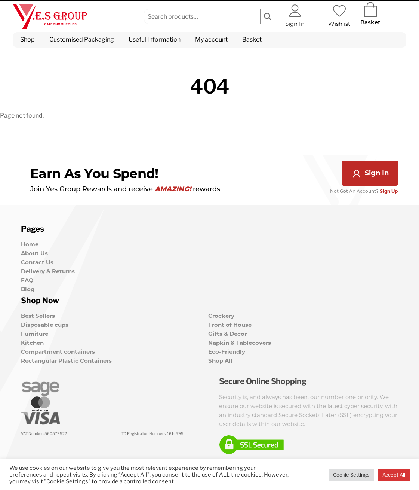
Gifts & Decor (227, 332)
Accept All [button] (393, 475)
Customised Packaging (81, 39)
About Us (34, 253)
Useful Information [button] (155, 39)
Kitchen (32, 341)
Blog (28, 289)
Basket (252, 39)
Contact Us (37, 262)
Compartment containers (58, 350)
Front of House (230, 323)
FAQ (27, 280)
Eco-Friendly (226, 350)
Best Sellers (38, 314)
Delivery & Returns (48, 271)
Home (29, 244)
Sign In (370, 173)
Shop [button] (27, 39)
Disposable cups (44, 323)
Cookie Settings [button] (351, 475)
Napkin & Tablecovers (239, 341)
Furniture (34, 332)
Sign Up (389, 191)
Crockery (221, 314)
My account (211, 39)
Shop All (220, 359)
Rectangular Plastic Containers (66, 359)
